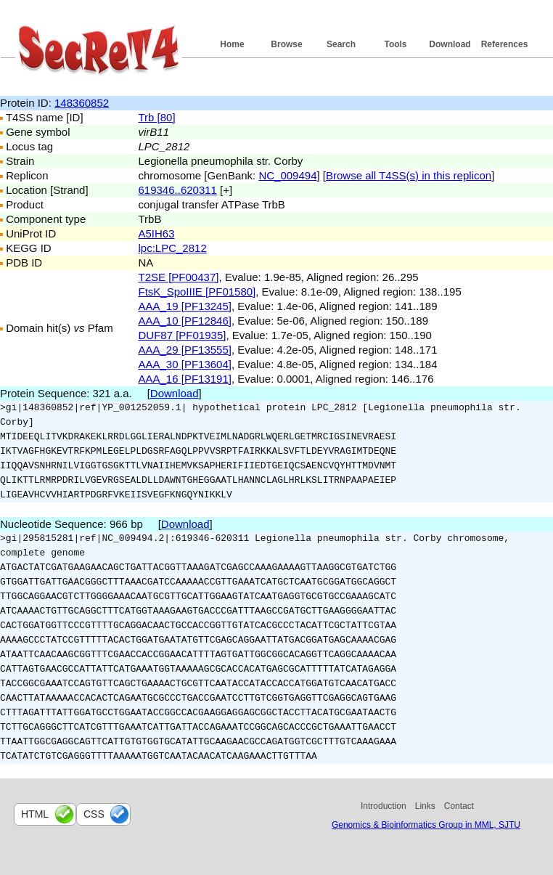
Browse (286, 44)
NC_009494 (287, 175)
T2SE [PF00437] (179, 277)
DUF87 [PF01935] (182, 335)
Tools (395, 44)
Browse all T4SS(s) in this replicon (408, 175)
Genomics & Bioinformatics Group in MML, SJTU (426, 825)
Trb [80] (157, 117)
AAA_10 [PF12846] (185, 320)
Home (232, 44)
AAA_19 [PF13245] (185, 306)
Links (425, 806)
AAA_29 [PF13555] (185, 349)
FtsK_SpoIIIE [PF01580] (197, 291)
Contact (459, 806)
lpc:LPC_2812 (173, 248)
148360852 (81, 103)
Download (449, 44)
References (504, 44)
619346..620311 (178, 190)
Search (341, 44)
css (94, 814)
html (35, 814)
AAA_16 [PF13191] (185, 379)
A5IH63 (157, 233)
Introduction (383, 806)
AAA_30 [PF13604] (185, 364)
